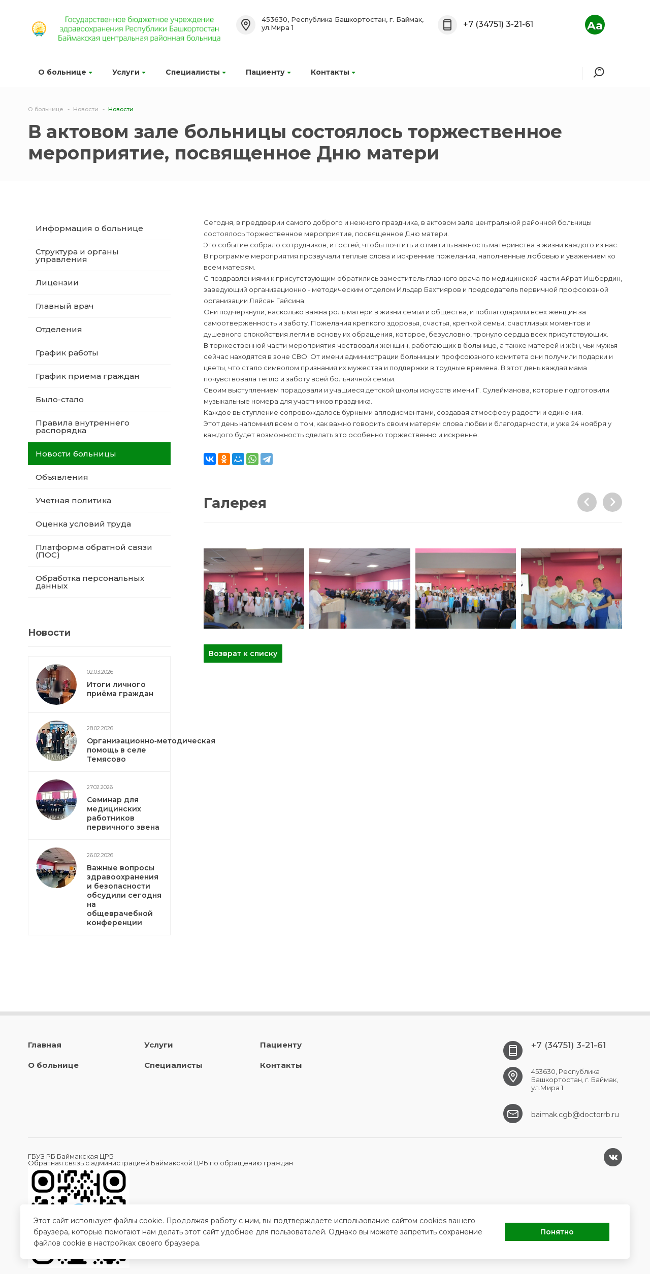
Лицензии (57, 282)
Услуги (128, 72)
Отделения (59, 329)
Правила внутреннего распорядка (82, 426)
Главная (44, 1045)
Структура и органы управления (77, 255)
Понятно (557, 1231)
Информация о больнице (89, 228)
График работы (67, 352)
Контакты (333, 72)
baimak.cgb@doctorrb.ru (575, 1114)
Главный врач (65, 306)
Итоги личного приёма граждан (120, 689)
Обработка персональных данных (90, 582)
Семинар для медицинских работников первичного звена (123, 813)
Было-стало (60, 399)
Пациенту (268, 72)
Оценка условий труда (83, 524)
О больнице (65, 72)
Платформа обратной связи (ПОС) (94, 551)
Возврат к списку (243, 653)
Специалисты (195, 72)
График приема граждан (88, 376)
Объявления (62, 477)
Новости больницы (76, 454)
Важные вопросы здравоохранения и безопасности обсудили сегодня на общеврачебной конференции (124, 895)
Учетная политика (73, 500)
